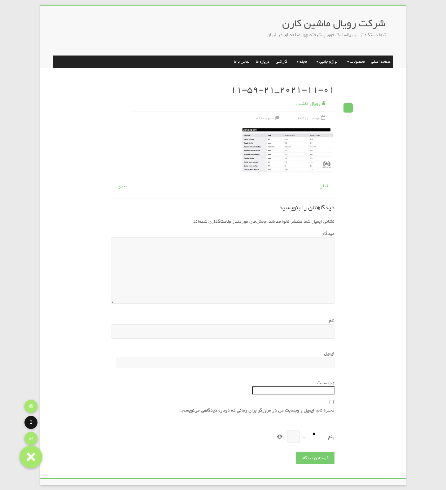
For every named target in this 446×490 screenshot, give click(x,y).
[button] (31, 456)
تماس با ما (242, 61)
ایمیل (327, 353)
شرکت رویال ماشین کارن (334, 23)
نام (330, 320)
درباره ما (262, 61)
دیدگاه (327, 233)
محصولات (354, 61)
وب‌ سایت (325, 382)
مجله (300, 61)
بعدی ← (119, 186)
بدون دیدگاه (268, 118)
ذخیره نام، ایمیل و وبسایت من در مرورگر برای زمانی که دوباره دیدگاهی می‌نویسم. (257, 410)
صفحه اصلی (380, 61)
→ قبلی (327, 186)
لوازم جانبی (325, 61)
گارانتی (281, 61)
